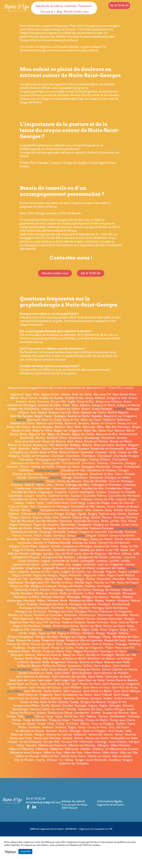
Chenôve (55, 477)
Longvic (132, 568)
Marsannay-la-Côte (124, 586)
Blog (59, 11)
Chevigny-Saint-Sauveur (28, 481)
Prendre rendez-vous (76, 11)
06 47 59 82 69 (35, 798)
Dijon (35, 510)
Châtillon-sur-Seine (47, 470)
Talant (29, 716)
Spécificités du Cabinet (49, 6)
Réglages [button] (10, 851)
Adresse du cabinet (73, 801)
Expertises (71, 6)
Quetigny (134, 651)
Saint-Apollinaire (20, 669)
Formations (85, 6)
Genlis (80, 535)
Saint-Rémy (14, 691)
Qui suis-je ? (48, 11)
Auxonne (119, 409)
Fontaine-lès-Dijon (127, 528)
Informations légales (109, 801)
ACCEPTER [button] (25, 851)
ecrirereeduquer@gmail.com (43, 802)
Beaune (21, 419)
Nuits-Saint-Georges (56, 629)
